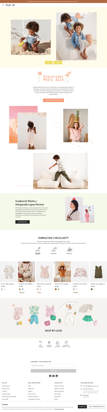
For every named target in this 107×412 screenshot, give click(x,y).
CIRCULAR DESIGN (37, 253)
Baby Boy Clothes (59, 388)
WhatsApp (86, 395)
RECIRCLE (69, 253)
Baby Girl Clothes (59, 391)
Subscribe (53, 371)
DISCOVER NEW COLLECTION (53, 100)
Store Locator (32, 394)
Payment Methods (33, 396)
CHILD (58, 62)
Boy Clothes (57, 394)
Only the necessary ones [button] (96, 406)
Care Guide (5, 399)
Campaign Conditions (34, 399)
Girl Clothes (57, 396)
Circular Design (6, 394)
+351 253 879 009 (87, 389)
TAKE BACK (53, 253)
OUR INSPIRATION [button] (22, 222)
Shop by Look (5, 388)
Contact (4, 391)
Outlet (56, 399)
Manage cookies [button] (59, 409)
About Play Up (6, 386)
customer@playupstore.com (91, 386)
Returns (30, 391)
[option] (52, 1)
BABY (48, 62)
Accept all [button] (82, 406)
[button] (4, 5)
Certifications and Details (9, 396)
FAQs (29, 386)
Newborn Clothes (59, 386)
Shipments (31, 388)
